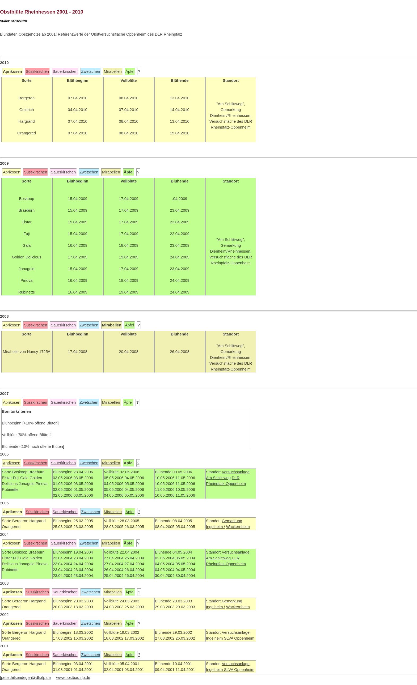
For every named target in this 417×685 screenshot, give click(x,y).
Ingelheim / (215, 527)
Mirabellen (113, 71)
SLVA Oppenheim (239, 638)
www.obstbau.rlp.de (73, 677)
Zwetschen (90, 71)
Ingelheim (215, 638)
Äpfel (129, 71)
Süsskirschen (37, 71)
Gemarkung (232, 521)
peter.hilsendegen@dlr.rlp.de (26, 677)
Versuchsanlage (235, 472)
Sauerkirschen (65, 71)
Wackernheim (238, 527)
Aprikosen (11, 172)
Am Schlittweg (218, 478)
